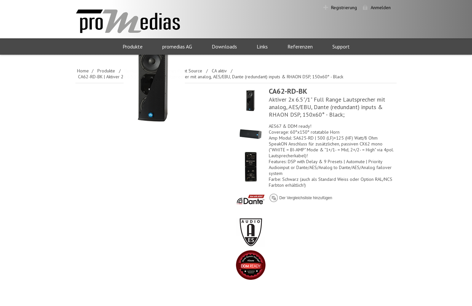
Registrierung (344, 7)
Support (341, 46)
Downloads (224, 46)
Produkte (133, 46)
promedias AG (177, 46)
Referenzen (300, 46)
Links (262, 46)
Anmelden (381, 7)
